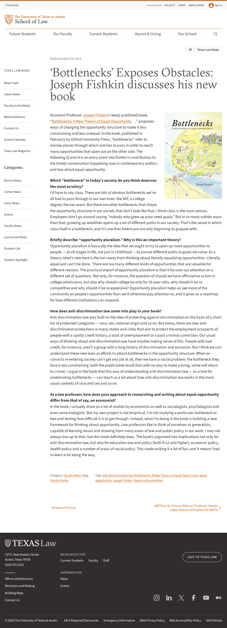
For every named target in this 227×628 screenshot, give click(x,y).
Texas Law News (208, 49)
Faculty (170, 5)
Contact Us (12, 600)
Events (65, 586)
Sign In (215, 5)
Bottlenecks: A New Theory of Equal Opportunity (92, 121)
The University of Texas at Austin (36, 620)
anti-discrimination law (118, 475)
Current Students (106, 34)
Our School (189, 34)
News (64, 579)
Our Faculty (65, 34)
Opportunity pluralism (148, 480)
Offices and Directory (19, 579)
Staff (182, 5)
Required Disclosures (81, 620)
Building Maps (14, 593)
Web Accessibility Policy (185, 620)
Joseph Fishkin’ (95, 115)
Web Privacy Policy (152, 620)
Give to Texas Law (202, 557)
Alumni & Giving (150, 34)
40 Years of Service (64, 508)
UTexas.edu (12, 5)
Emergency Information (119, 620)
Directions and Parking (20, 586)
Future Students (25, 34)
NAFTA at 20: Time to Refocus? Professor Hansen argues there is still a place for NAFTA (186, 508)
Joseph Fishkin (122, 480)
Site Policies (214, 620)
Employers (196, 5)
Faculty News (72, 475)
